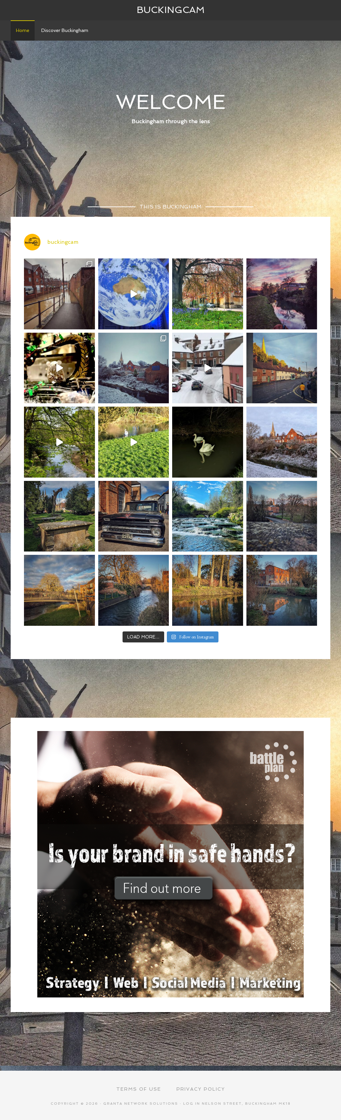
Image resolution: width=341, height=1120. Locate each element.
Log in (191, 1103)
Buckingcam (171, 9)
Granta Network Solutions (140, 1103)
